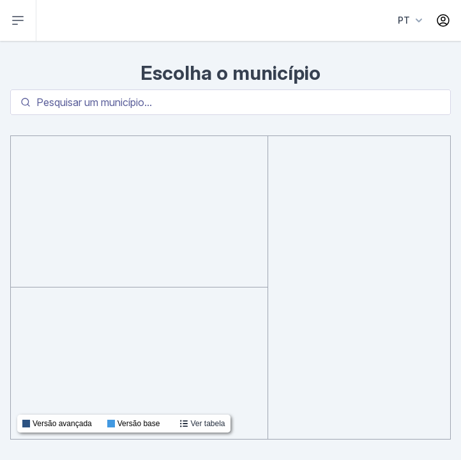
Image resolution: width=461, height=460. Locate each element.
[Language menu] (408, 20)
